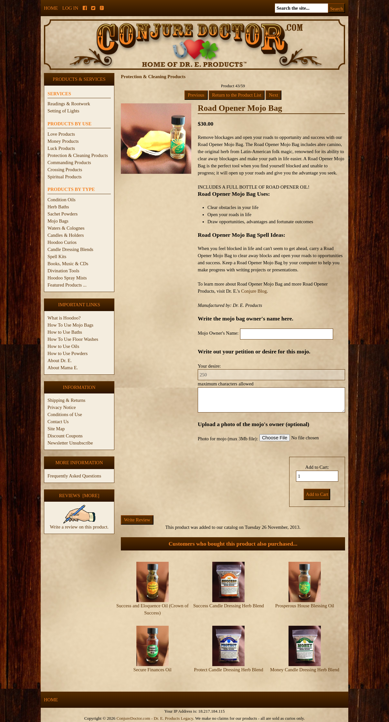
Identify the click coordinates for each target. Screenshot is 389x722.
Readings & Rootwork (68, 103)
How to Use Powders (67, 353)
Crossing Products (64, 169)
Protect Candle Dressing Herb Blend (228, 669)
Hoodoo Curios (62, 242)
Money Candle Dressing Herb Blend (304, 669)
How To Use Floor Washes (72, 339)
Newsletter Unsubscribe (70, 442)
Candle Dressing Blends (70, 249)
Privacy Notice (61, 407)
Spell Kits (56, 256)
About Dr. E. (59, 360)
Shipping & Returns (66, 400)
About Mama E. (62, 367)
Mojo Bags (57, 221)
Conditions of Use (64, 414)
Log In (70, 8)
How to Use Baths (64, 332)
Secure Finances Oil (152, 669)
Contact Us (58, 421)
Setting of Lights (63, 110)
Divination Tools (63, 270)
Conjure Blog (254, 291)
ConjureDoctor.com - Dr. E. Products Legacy (154, 718)
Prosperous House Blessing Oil (304, 605)
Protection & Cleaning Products (77, 155)
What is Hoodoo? (64, 317)
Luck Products (61, 148)
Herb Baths (58, 206)
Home (51, 8)
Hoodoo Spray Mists (67, 277)
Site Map (56, 428)
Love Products (61, 134)
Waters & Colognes (65, 228)
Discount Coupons (65, 435)
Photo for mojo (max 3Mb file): (228, 438)
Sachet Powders (62, 213)
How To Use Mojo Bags (70, 325)
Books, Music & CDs (67, 263)
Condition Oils (61, 199)
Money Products (63, 141)
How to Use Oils (63, 346)
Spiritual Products (64, 176)
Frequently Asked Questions (74, 475)
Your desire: (209, 366)
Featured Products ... (67, 285)
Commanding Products (69, 162)
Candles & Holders (65, 235)
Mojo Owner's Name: (218, 333)
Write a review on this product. (79, 524)
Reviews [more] (79, 495)
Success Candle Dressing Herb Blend (228, 605)
